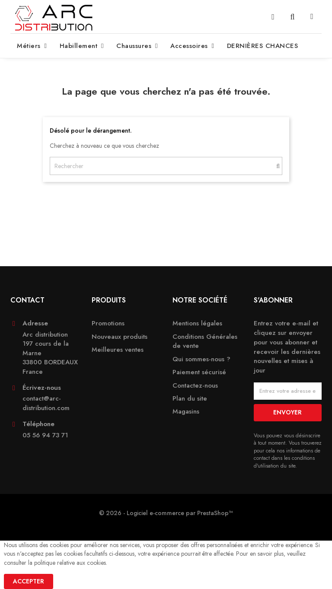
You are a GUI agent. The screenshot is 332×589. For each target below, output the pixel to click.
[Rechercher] (166, 166)
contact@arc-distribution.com (46, 403)
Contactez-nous (195, 385)
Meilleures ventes (118, 349)
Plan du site (189, 398)
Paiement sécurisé (199, 372)
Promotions (108, 323)
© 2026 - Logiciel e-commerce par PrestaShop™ (166, 513)
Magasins (185, 411)
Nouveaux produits (119, 336)
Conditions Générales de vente (204, 341)
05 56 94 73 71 (45, 435)
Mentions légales (197, 323)
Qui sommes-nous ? (201, 359)
